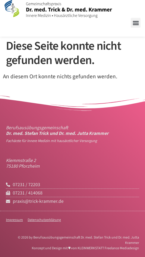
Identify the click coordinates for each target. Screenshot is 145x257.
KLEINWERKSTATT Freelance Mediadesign (108, 248)
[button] (136, 23)
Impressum (14, 219)
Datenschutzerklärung (44, 219)
